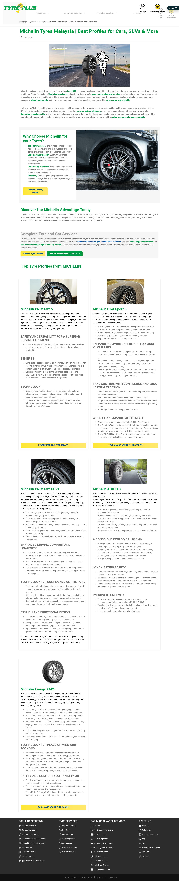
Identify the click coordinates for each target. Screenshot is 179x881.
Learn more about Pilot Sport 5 (125, 445)
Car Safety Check (99, 834)
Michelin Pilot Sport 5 (28, 830)
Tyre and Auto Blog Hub (38, 22)
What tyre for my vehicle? (35, 191)
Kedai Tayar (145, 830)
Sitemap (100, 877)
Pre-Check (96, 826)
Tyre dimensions (26, 856)
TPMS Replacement (68, 848)
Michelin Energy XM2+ (28, 834)
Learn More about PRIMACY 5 (53, 445)
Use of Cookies (70, 877)
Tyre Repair (65, 830)
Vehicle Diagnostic (99, 839)
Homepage (23, 22)
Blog (142, 839)
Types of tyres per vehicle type (31, 861)
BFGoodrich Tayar (27, 852)
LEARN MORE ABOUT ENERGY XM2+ (53, 807)
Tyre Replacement (67, 826)
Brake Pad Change (99, 856)
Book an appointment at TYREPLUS (65, 254)
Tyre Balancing (66, 834)
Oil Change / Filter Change (102, 848)
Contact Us (144, 852)
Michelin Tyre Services (33, 254)
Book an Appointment (148, 834)
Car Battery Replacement (102, 843)
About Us (144, 826)
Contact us (113, 877)
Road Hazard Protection (149, 848)
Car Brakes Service (99, 852)
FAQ (142, 843)
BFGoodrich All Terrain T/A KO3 (32, 843)
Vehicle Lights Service (100, 869)
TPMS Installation (67, 852)
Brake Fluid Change (99, 861)
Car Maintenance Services (108, 821)
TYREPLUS (145, 821)
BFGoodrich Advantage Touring (32, 839)
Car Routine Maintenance (102, 830)
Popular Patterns (31, 821)
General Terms (86, 877)
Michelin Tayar (25, 848)
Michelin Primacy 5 (27, 826)
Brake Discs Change (100, 865)
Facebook (144, 856)
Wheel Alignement (67, 839)
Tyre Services (68, 821)
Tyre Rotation (65, 843)
